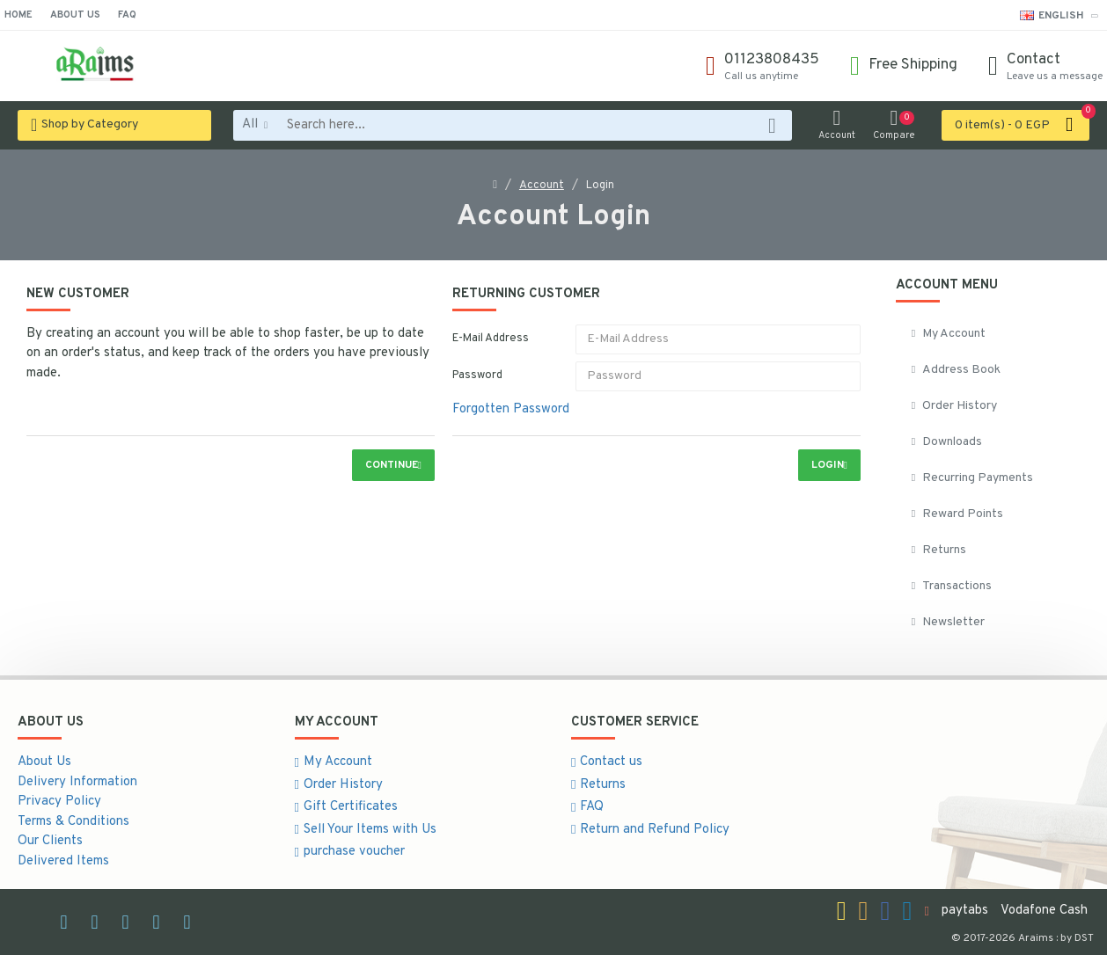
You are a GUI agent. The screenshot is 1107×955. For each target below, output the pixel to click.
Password (477, 375)
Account (541, 186)
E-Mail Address (490, 339)
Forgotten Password (510, 409)
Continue (391, 465)
